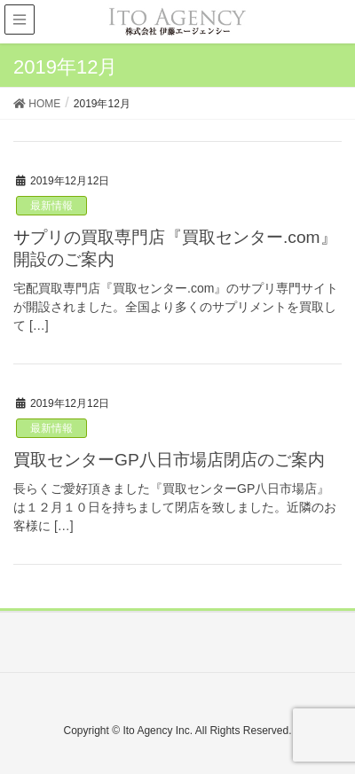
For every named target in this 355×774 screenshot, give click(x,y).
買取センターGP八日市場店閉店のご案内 (169, 459)
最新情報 (51, 205)
